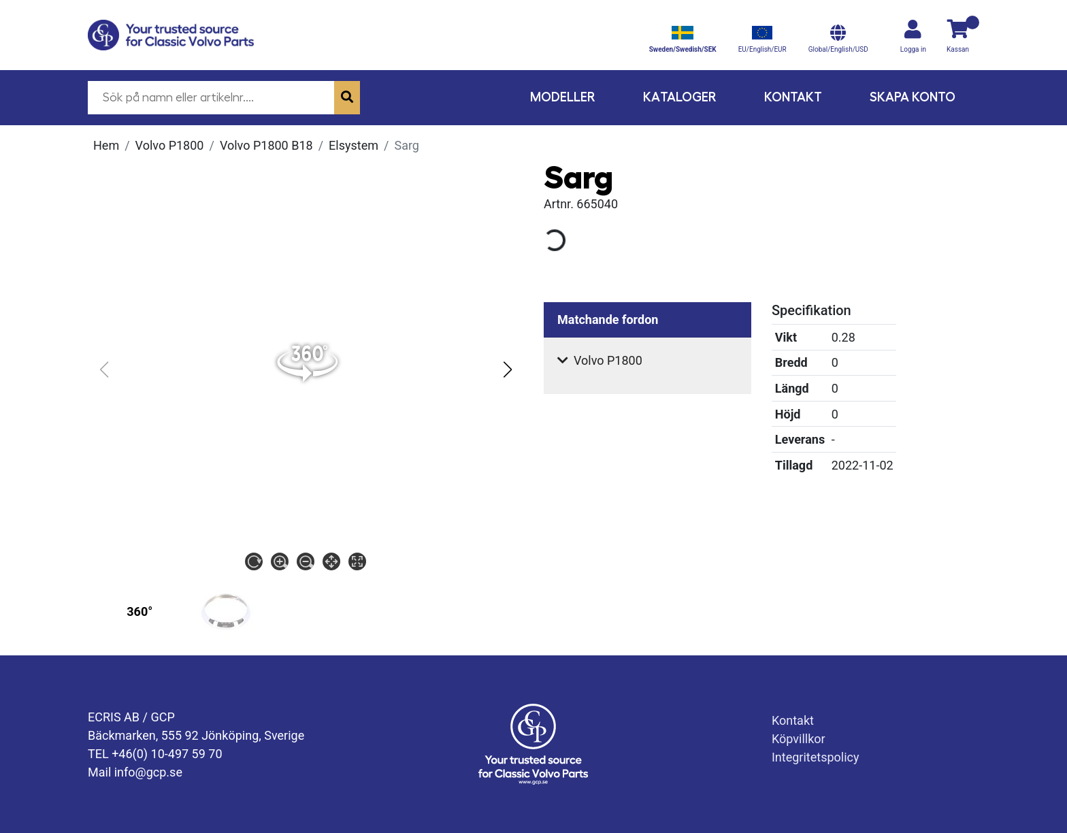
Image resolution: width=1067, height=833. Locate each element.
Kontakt (793, 97)
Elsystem (353, 145)
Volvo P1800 (169, 145)
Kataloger (680, 97)
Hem (106, 145)
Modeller (562, 97)
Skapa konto (912, 97)
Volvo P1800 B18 (266, 145)
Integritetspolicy (815, 757)
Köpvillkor (798, 739)
